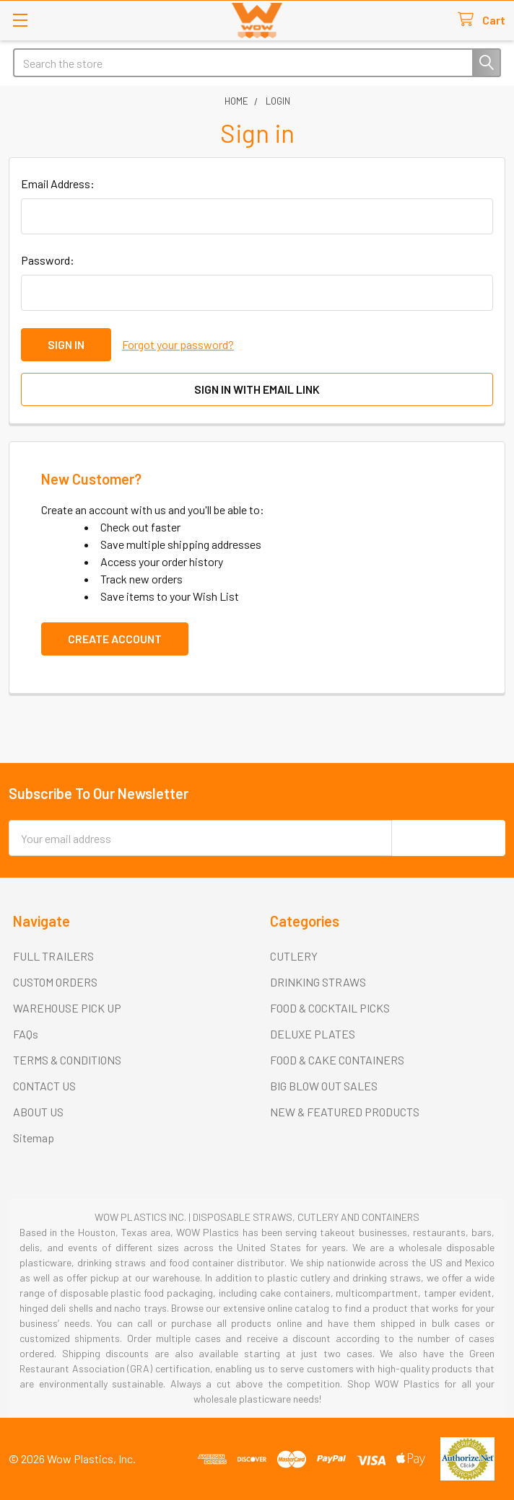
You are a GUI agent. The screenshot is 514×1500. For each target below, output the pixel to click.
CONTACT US (44, 1086)
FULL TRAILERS (53, 956)
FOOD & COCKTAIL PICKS (330, 1008)
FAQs (25, 1034)
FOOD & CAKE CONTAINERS (337, 1060)
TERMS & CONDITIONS (67, 1060)
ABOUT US (38, 1112)
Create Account (115, 638)
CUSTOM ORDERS (55, 982)
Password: (47, 260)
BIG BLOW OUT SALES (324, 1086)
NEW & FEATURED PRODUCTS (344, 1112)
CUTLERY (294, 956)
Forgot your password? (178, 344)
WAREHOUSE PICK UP (67, 1008)
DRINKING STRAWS (318, 982)
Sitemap (33, 1137)
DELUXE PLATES (312, 1034)
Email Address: (58, 183)
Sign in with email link (257, 389)
